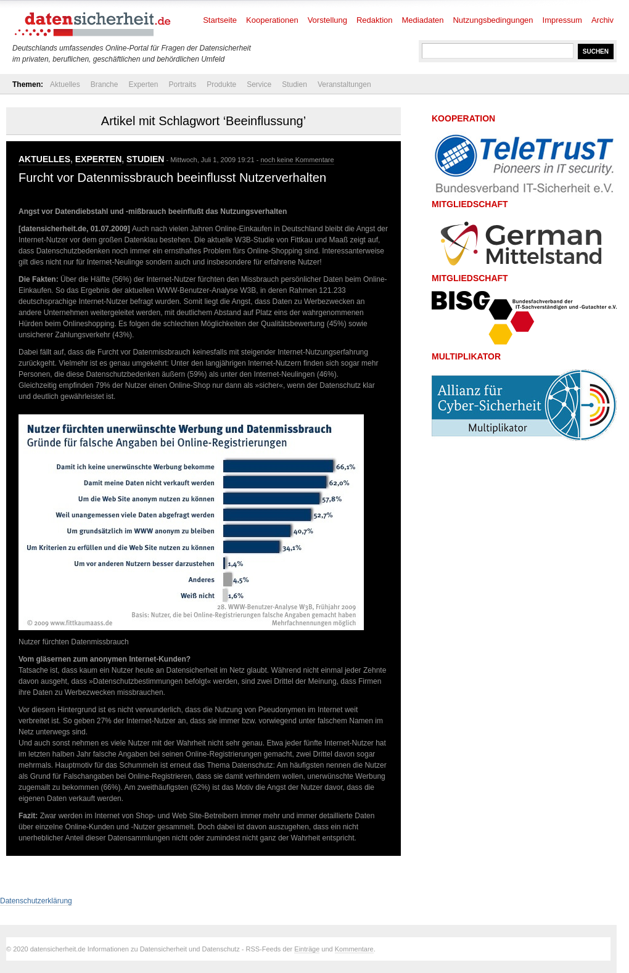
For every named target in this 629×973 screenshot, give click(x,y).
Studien (294, 84)
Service (259, 84)
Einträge (306, 949)
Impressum (562, 20)
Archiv (602, 20)
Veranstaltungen (344, 84)
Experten (143, 84)
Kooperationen (272, 20)
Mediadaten (423, 20)
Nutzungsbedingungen (493, 20)
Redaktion (374, 20)
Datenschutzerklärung (36, 901)
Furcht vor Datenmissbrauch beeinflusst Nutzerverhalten (172, 177)
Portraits (182, 84)
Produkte (221, 84)
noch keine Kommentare (297, 159)
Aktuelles (65, 84)
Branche (104, 84)
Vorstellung (327, 20)
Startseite (220, 20)
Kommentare (354, 949)
